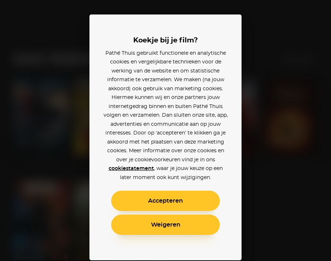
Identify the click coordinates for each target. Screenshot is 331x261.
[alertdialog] (165, 130)
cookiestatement (131, 168)
